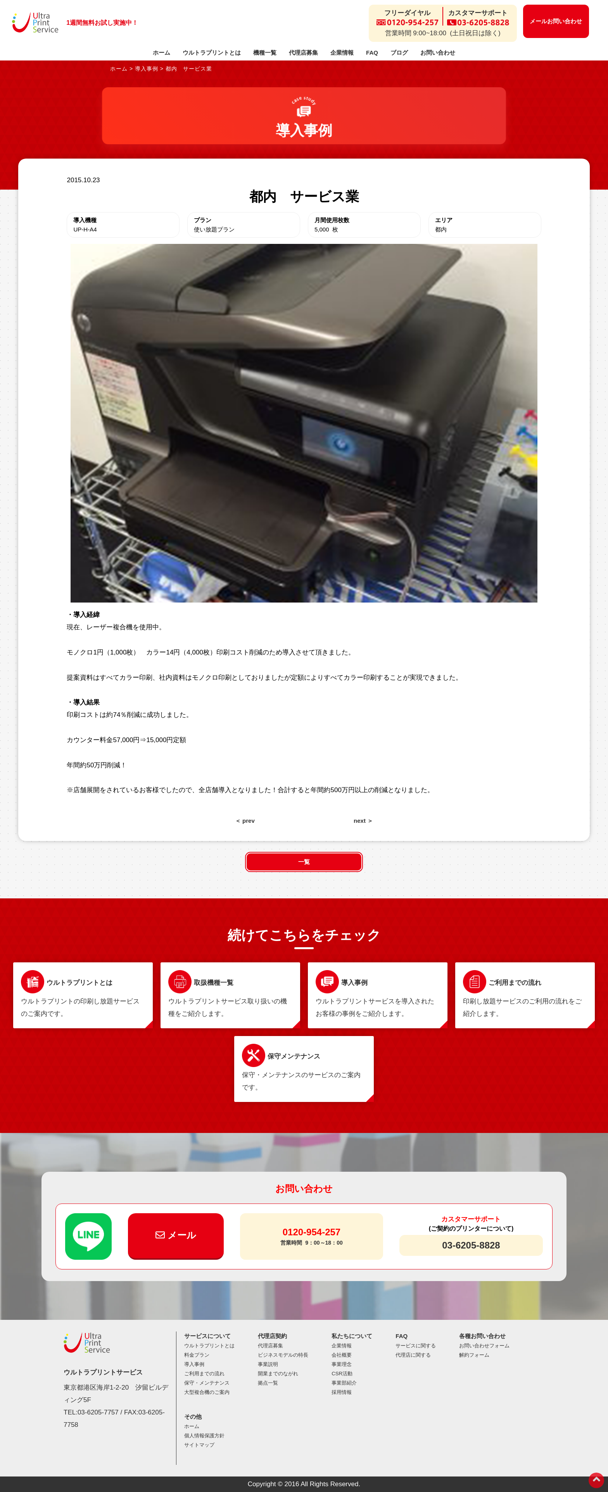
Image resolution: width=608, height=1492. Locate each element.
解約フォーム (474, 1355)
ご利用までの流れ (204, 1373)
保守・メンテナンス (207, 1383)
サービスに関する (416, 1346)
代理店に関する (413, 1355)
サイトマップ (199, 1445)
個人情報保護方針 (204, 1435)
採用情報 (342, 1392)
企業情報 (342, 52)
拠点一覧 (268, 1383)
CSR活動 (342, 1373)
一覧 (304, 861)
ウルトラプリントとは (212, 52)
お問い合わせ (437, 52)
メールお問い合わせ (556, 21)
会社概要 (342, 1355)
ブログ (399, 52)
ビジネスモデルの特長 (283, 1355)
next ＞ (363, 820)
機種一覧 (264, 52)
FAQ (372, 52)
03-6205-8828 (471, 1245)
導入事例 (194, 1364)
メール (175, 1235)
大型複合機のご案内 (207, 1392)
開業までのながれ (278, 1373)
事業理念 (342, 1364)
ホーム (161, 52)
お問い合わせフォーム (484, 1346)
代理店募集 (303, 52)
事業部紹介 (344, 1383)
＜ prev (245, 820)
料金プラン (196, 1355)
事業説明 (268, 1364)
